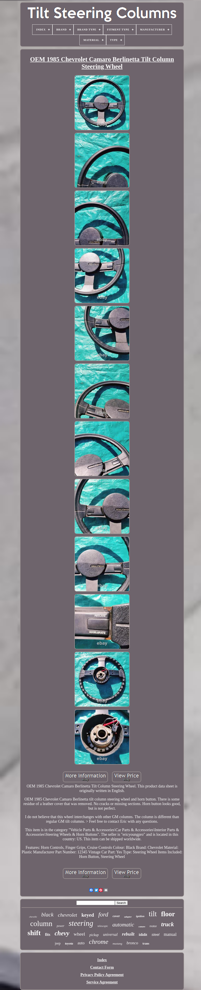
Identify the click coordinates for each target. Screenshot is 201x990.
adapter (128, 916)
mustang (117, 943)
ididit (143, 935)
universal (110, 934)
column (41, 924)
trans (145, 943)
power (60, 926)
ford (103, 914)
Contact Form (102, 967)
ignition (140, 916)
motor (153, 926)
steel (155, 935)
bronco (132, 943)
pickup (94, 935)
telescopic (102, 926)
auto (81, 943)
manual (170, 934)
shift (34, 933)
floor (168, 914)
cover (116, 916)
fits (47, 934)
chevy (62, 933)
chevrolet (67, 915)
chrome (98, 941)
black (47, 914)
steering (81, 923)
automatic (123, 925)
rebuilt (128, 934)
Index (102, 960)
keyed (87, 915)
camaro (141, 926)
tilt (153, 914)
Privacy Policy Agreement (102, 975)
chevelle (33, 916)
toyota (69, 943)
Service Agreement (102, 982)
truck (167, 924)
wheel (79, 934)
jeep (58, 943)
